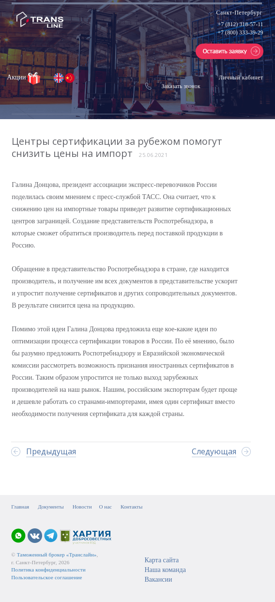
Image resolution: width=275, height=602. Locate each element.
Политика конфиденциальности (48, 569)
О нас (105, 506)
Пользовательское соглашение (46, 577)
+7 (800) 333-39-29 (240, 32)
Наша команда (164, 569)
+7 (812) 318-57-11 (240, 24)
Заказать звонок (181, 86)
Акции (17, 77)
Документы (50, 506)
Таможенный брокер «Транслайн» (57, 554)
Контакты (131, 506)
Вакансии (158, 579)
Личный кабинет (241, 77)
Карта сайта (161, 560)
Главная (20, 506)
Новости (82, 506)
